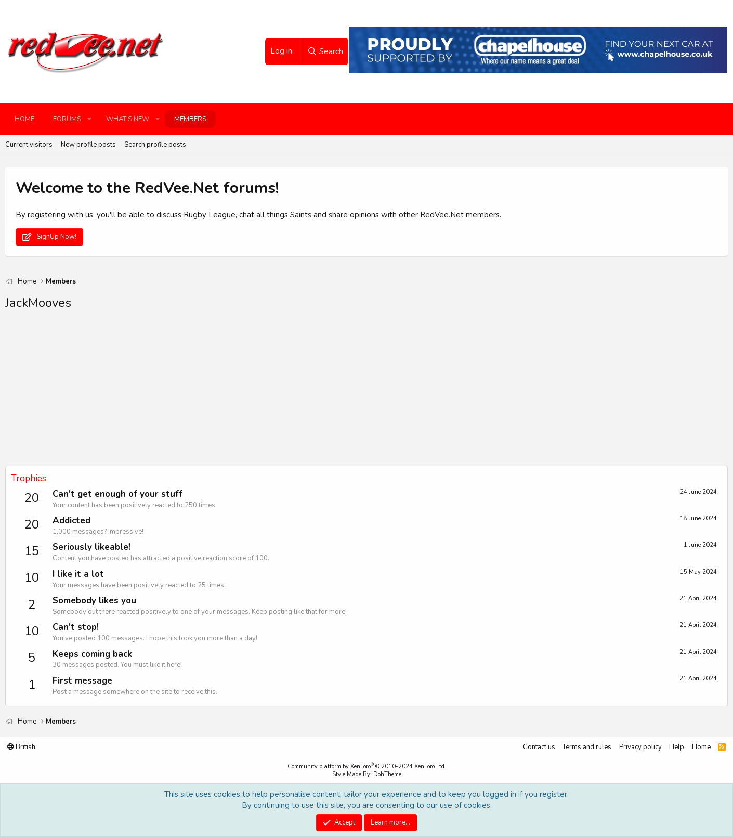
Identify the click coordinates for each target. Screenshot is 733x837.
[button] (89, 119)
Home (24, 119)
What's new (127, 119)
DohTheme (387, 774)
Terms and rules (586, 747)
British (21, 747)
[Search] (325, 51)
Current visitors (29, 144)
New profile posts (88, 144)
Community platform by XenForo (366, 766)
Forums (67, 119)
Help (676, 747)
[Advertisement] (317, 393)
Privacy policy (640, 747)
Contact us (539, 747)
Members (190, 119)
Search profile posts (155, 144)
